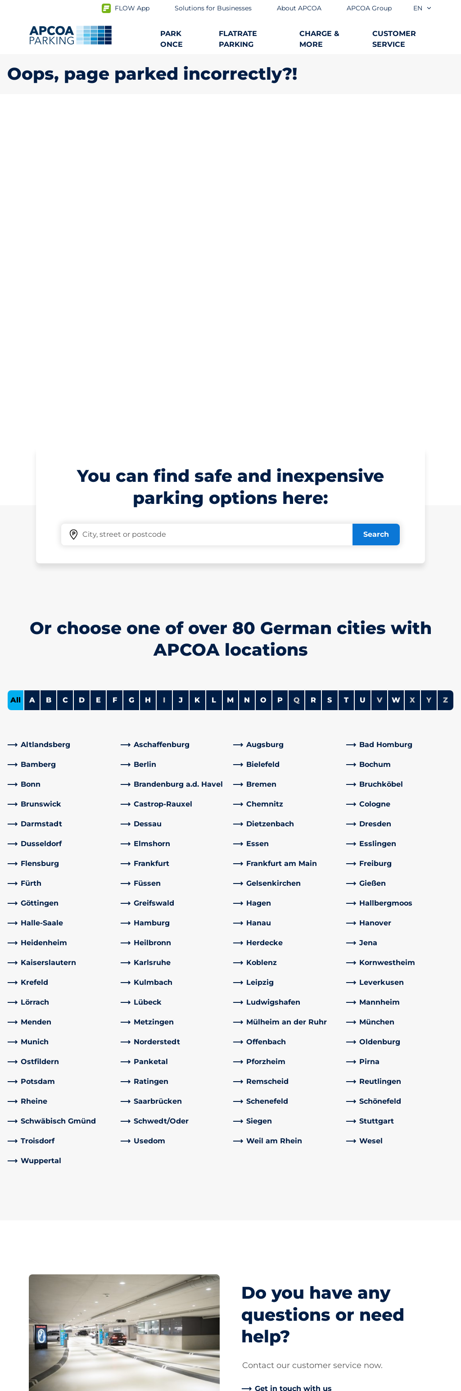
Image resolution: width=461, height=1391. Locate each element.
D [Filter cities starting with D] (82, 383)
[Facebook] (127, 1277)
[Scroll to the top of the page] (446, 1137)
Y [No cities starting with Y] (428, 383)
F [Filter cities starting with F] (115, 383)
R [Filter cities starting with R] (313, 383)
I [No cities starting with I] (164, 383)
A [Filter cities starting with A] (32, 383)
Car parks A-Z (31, 1263)
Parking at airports (40, 1219)
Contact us (142, 1230)
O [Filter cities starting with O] (263, 383)
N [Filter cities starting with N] (247, 383)
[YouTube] (163, 1277)
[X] (217, 1277)
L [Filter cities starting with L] (214, 383)
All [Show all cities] (15, 383)
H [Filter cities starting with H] (148, 383)
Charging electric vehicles (53, 1234)
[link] (61, 427)
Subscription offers (41, 1205)
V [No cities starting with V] (379, 383)
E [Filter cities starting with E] (98, 383)
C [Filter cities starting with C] (65, 383)
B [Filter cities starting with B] (48, 383)
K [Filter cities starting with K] (197, 383)
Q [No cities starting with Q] (297, 383)
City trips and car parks (48, 1248)
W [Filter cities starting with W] (396, 383)
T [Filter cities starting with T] (346, 383)
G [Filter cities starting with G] (131, 383)
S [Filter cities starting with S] (329, 383)
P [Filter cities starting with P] (280, 383)
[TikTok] (199, 1277)
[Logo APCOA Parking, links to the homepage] (70, 35)
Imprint (91, 1382)
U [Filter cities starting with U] (363, 383)
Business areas (264, 1252)
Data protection (32, 1382)
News (248, 1320)
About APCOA (263, 1205)
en (422, 8)
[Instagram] (181, 1277)
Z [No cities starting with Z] (445, 383)
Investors (254, 1306)
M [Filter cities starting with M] (230, 383)
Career (250, 1291)
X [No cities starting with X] (412, 383)
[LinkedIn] (145, 1277)
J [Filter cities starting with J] (181, 383)
